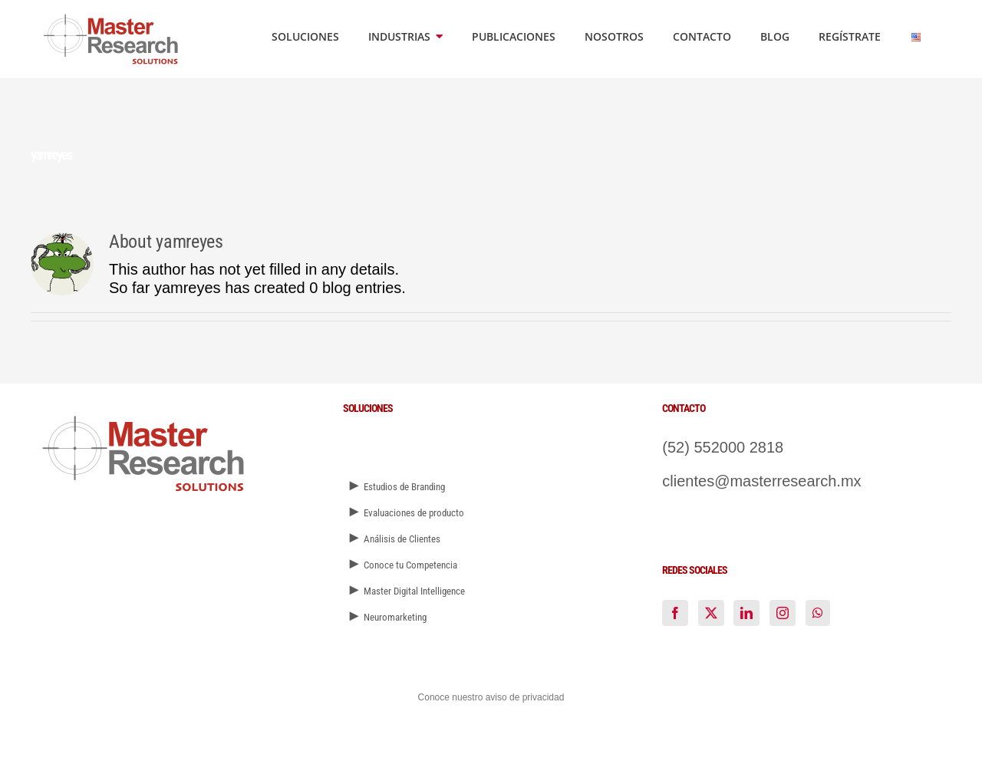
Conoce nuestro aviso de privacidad (491, 697)
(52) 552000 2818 (722, 447)
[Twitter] (711, 613)
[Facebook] (675, 613)
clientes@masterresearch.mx (761, 481)
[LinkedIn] (746, 613)
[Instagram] (782, 613)
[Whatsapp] (818, 613)
